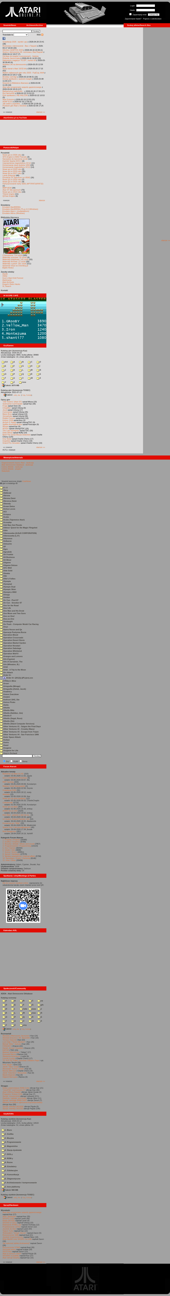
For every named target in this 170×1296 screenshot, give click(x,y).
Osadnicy (6, 692)
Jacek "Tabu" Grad (10, 1067)
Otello (4, 705)
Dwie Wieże (8, 433)
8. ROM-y (7, 1158)
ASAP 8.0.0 (7, 102)
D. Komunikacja (10, 1174)
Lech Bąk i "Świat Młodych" (14, 1042)
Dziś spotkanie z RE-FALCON (15, 95)
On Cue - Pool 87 (9, 600)
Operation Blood (9, 635)
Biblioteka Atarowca (10, 217)
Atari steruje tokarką (11, 1258)
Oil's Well (6, 568)
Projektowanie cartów (12, 1227)
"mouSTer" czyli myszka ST (14, 1090)
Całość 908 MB (10, 1190)
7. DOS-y (7, 1154)
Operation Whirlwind (11, 651)
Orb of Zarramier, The (11, 662)
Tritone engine (9, 194)
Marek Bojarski (9, 1075)
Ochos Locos (7, 509)
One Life (5, 608)
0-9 (5, 362)
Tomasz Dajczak (9, 1040)
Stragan (4, 1086)
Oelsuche (6, 544)
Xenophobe (7, 416)
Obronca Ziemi (8, 501)
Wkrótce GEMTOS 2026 (13, 50)
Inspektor (6, 441)
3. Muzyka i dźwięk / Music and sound (18, 844)
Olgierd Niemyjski (10, 1077)
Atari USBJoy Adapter (12, 1092)
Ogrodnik (6, 552)
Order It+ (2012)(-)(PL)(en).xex (18, 678)
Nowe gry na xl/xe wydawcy (14, 798)
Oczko (4, 517)
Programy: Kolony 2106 (12, 1094)
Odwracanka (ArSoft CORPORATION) (18, 533)
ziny (23, 1025)
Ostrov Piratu (7, 702)
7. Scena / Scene (10, 852)
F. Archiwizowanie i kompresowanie (19, 1183)
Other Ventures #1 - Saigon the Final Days (20, 726)
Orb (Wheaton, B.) (9, 664)
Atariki (5, 274)
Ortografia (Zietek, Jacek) (13, 689)
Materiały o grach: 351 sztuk (14, 264)
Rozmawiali (6, 1034)
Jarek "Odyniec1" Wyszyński (14, 1073)
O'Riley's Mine (8, 681)
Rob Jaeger (7, 1065)
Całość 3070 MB (10, 385)
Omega (5, 595)
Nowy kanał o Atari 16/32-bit (14, 69)
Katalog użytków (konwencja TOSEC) (17, 1195)
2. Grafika (7, 1134)
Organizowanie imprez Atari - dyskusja (18, 463)
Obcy (4, 490)
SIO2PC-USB (8, 1218)
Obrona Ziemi (7, 498)
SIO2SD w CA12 (10, 1223)
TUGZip (29, 395)
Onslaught (6, 621)
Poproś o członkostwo (152, 19)
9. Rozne (7, 1162)
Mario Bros (7, 414)
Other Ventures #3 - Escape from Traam (19, 732)
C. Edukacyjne (10, 1170)
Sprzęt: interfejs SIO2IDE (13, 1106)
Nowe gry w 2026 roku (12, 155)
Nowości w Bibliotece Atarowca (16, 83)
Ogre (4, 549)
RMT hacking (8, 782)
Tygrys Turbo (8, 1231)
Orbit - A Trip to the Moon (13, 670)
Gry (7, 761)
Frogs (5, 406)
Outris (4, 742)
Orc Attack (6, 672)
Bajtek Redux (8, 268)
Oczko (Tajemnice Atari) (12, 520)
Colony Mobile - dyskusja (12, 467)
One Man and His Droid (12, 611)
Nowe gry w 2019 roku (12, 171)
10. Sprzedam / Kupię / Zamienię (16, 858)
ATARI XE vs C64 (10, 811)
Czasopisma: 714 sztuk (12, 255)
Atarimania (7, 280)
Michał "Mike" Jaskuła (12, 1044)
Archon (6, 428)
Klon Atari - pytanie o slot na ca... (16, 815)
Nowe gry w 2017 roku (12, 173)
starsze (42, 200)
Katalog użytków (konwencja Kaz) (16, 1119)
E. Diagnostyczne (11, 1179)
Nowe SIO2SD (9, 1221)
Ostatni (5, 697)
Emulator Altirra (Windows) (13, 213)
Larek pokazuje (9, 175)
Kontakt (4, 290)
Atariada (6, 794)
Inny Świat (7, 439)
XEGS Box (7, 1251)
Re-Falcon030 (8, 93)
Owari (4, 745)
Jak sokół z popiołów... (12, 104)
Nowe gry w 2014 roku (12, 192)
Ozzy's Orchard (8, 753)
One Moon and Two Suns (13, 613)
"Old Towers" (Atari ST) (12, 402)
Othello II (5, 716)
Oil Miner (5, 560)
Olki (3, 576)
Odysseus (6, 538)
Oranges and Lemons (11, 656)
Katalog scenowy (8, 998)
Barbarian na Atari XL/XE (13, 774)
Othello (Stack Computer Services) (17, 724)
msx (32, 1013)
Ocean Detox (7, 506)
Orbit (4, 667)
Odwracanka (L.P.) (10, 536)
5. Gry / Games (9, 848)
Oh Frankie (6, 554)
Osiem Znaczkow (9, 694)
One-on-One (7, 619)
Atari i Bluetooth (9, 1216)
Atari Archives (8, 282)
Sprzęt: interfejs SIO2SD (13, 1109)
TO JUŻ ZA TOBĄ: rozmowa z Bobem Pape (21, 1060)
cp (40, 1001)
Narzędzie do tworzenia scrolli (15, 159)
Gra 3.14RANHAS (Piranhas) (15, 778)
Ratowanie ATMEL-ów (12, 1225)
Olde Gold (6, 571)
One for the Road (9, 605)
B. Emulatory (9, 1166)
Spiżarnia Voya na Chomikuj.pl (15, 266)
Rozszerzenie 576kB (11, 1247)
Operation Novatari (10, 646)
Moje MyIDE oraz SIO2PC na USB (17, 1239)
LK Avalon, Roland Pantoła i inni (16, 819)
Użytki (15, 761)
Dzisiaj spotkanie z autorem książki (17, 79)
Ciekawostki (8, 803)
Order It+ (5, 675)
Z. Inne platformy (11, 1187)
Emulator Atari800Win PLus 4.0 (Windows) (20, 209)
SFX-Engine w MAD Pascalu (15, 157)
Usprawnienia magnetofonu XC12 (17, 163)
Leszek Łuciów (9, 1058)
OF (3, 547)
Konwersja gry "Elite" (11, 823)
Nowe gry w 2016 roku (12, 180)
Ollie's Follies (7, 579)
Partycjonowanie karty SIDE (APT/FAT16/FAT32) (23, 184)
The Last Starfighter (11, 431)
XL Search (6, 286)
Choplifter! (7, 408)
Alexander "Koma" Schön (13, 1069)
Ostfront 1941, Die (9, 700)
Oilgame (5, 562)
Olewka (5, 573)
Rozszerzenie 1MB (10, 1235)
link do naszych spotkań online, (16, 883)
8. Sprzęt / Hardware (11, 854)
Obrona (5, 495)
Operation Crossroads (11, 638)
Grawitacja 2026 (9, 790)
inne (22, 382)
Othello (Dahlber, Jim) (11, 713)
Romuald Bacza (9, 1054)
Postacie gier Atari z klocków (14, 106)
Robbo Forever (9, 418)
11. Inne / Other (9, 860)
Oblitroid (5, 493)
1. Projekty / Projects (11, 840)
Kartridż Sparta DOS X (12, 161)
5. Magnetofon (10, 1146)
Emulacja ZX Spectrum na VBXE (16, 177)
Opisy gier (5, 400)
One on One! (7, 616)
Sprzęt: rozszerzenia (11, 1096)
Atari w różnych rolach (12, 1254)
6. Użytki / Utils (9, 850)
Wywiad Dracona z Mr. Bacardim (16, 1038)
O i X (4, 488)
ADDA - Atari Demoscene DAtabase (16, 994)
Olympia (5, 581)
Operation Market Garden (13, 643)
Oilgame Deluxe (9, 565)
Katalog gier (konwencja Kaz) (14, 351)
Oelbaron (6, 541)
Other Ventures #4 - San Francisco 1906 (19, 734)
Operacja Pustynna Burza (13, 632)
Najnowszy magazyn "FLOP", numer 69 (19, 60)
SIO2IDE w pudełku (11, 1256)
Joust (5, 410)
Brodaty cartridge (10, 77)
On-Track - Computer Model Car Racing (19, 624)
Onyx (4, 627)
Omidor (5, 597)
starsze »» (40, 112)
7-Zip (23, 395)
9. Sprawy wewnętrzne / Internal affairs (19, 856)
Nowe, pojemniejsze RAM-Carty (16, 1088)
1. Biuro (7, 1130)
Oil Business (7, 557)
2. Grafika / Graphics (11, 842)
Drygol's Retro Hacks (11, 284)
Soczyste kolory (9, 1249)
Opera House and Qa (11, 629)
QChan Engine (9, 196)
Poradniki (5, 153)
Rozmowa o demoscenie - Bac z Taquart (19, 46)
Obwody (5, 504)
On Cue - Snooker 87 (11, 603)
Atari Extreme (8, 99)
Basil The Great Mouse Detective (16, 435)
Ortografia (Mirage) (10, 686)
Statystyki (6, 471)
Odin (4, 530)
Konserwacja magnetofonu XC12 (16, 167)
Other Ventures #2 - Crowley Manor (17, 729)
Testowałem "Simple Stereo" (14, 1233)
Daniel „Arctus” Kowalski (13, 1048)
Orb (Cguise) (7, 659)
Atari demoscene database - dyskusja (17, 465)
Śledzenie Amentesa (11, 1056)
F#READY (7, 1046)
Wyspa (5, 426)
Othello (5, 708)
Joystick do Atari (9, 1229)
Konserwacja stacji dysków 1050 (16, 165)
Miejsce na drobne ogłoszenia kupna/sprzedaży (22, 1102)
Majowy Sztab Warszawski (14, 786)
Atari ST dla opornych (12, 190)
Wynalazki (5, 1210)
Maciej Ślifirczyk (9, 1071)
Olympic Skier (8, 589)
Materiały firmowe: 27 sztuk (14, 261)
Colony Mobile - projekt (11, 469)
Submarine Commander (13, 404)
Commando (7, 412)
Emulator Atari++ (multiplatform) (15, 211)
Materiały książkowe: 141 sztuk (16, 259)
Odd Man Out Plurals (11, 525)
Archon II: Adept (9, 422)
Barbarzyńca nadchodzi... (13, 91)
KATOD (6, 1050)
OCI (3, 512)
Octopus (5, 514)
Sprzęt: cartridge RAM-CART (15, 1100)
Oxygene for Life (9, 750)
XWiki (4, 276)
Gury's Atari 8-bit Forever (12, 278)
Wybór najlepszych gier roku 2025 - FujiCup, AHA (23, 73)
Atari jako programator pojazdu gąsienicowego (22, 87)
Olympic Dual (7, 587)
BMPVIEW (7, 188)
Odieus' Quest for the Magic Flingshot (18, 528)
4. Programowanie (11, 1142)
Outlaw (5, 740)
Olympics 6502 (8, 592)
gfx (41, 1005)
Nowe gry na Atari (10, 807)
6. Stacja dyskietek (12, 1150)
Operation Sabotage (10, 648)
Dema (24, 761)
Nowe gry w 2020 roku (12, 169)
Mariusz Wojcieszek (11, 1052)
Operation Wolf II (9, 654)
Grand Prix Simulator (11, 443)
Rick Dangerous (9, 831)
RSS (40, 35)
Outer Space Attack (10, 737)
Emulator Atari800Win (11, 207)
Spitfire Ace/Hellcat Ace (12, 424)
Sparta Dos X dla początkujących (16, 827)
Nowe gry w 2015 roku (12, 182)
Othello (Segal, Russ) (11, 718)
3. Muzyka (8, 1138)
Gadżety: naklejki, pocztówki (14, 1098)
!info (23, 1009)
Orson (4, 683)
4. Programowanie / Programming (17, 846)
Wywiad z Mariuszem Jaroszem (16, 1036)
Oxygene (5, 748)
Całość (8, 395)
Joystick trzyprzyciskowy (13, 1237)
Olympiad (6, 584)
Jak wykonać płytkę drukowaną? (16, 1243)
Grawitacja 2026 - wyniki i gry (15, 42)
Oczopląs (6, 522)
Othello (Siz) (7, 721)
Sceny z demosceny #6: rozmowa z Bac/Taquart (23, 52)
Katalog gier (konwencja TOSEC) (15, 390)
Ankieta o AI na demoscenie (14, 64)
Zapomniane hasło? (133, 19)
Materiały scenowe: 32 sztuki (15, 257)
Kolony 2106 (8, 420)
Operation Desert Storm (12, 640)
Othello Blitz (7, 710)
